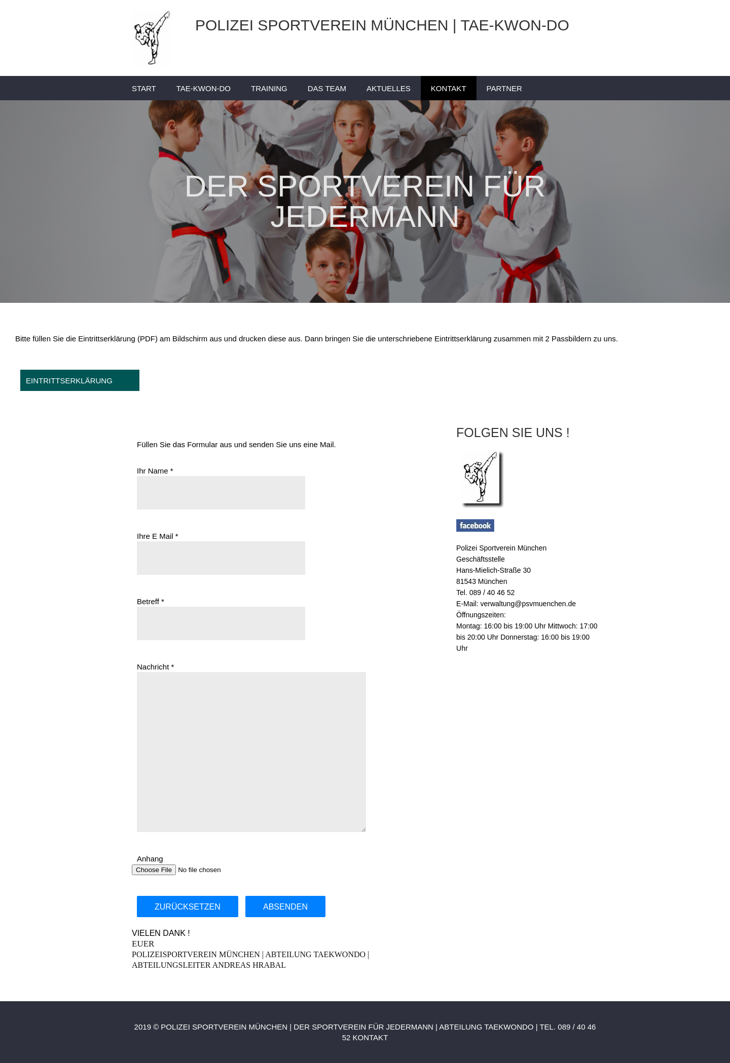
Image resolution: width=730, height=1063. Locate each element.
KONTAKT (448, 88)
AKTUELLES (389, 88)
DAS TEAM (327, 88)
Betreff (148, 601)
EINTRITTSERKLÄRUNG (69, 380)
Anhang (150, 858)
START (144, 88)
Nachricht (153, 666)
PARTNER (504, 88)
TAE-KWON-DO (203, 88)
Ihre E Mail (155, 536)
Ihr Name (152, 470)
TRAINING (269, 88)
